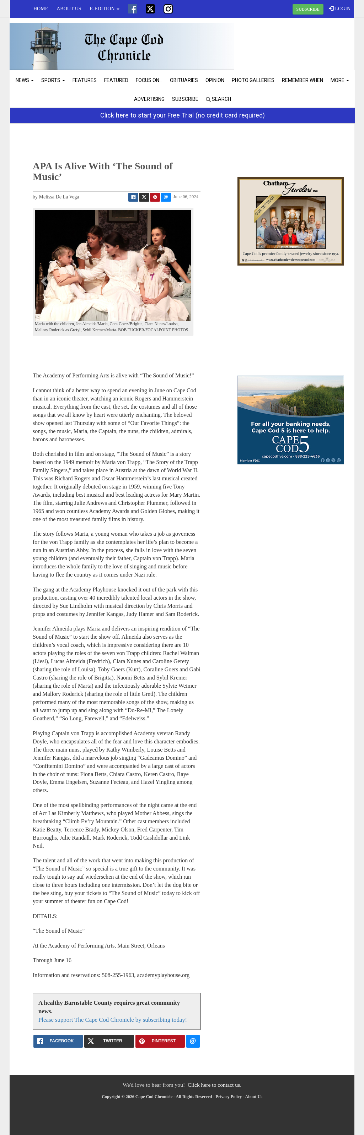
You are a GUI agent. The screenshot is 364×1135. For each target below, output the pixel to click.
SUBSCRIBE (308, 9)
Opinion (214, 80)
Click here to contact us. (214, 1085)
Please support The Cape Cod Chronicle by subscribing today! (112, 1019)
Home (40, 8)
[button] (45, 281)
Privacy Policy (229, 1096)
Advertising (149, 99)
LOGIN (339, 8)
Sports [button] (53, 80)
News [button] (25, 80)
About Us (69, 8)
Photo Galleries (253, 80)
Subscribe (185, 99)
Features (85, 80)
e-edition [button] (104, 8)
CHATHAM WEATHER (296, 44)
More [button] (340, 80)
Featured (116, 80)
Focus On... (149, 80)
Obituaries (184, 80)
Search (218, 99)
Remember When (302, 80)
